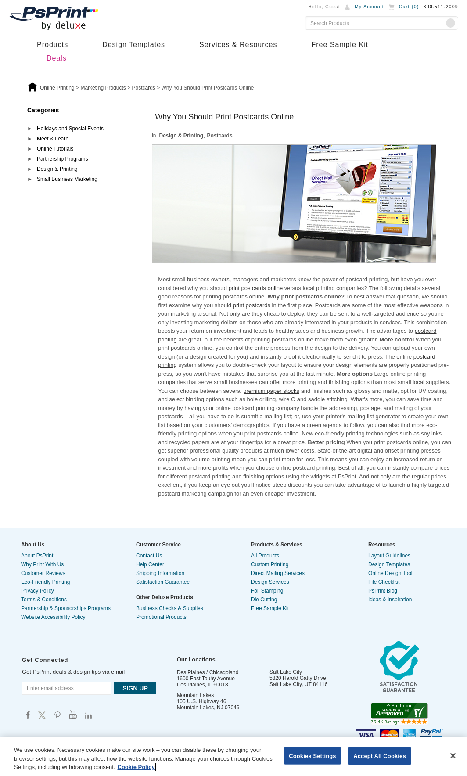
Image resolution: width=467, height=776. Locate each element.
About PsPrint (37, 556)
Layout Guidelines (389, 556)
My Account (369, 6)
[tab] (77, 129)
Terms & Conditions (44, 599)
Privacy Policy (37, 591)
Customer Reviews (43, 573)
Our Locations (196, 659)
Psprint (28, 714)
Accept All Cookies (379, 755)
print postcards (251, 305)
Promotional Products (161, 617)
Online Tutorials (55, 149)
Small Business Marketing (67, 179)
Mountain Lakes (195, 695)
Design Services (270, 582)
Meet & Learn (52, 139)
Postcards (220, 136)
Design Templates (133, 44)
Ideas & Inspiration (390, 599)
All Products (265, 556)
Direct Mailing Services (278, 573)
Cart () (409, 6)
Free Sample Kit (339, 44)
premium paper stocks (271, 391)
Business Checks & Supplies (169, 608)
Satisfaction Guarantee (163, 582)
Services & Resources (238, 44)
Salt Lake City (285, 672)
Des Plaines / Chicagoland (208, 672)
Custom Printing (269, 564)
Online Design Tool (390, 573)
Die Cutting (264, 599)
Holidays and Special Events (70, 129)
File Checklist (383, 582)
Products (52, 44)
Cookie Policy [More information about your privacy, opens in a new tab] (136, 767)
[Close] (453, 755)
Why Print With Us (42, 564)
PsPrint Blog (382, 591)
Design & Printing (57, 169)
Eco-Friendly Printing (45, 582)
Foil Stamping (267, 591)
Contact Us (149, 556)
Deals (57, 58)
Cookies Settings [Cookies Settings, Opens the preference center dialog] (312, 755)
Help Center (150, 564)
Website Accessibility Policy (53, 617)
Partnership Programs (62, 159)
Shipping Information (160, 573)
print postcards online (256, 288)
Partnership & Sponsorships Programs (66, 608)
